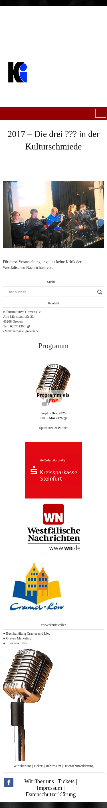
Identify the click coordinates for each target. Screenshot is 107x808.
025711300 (18, 326)
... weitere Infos (16, 643)
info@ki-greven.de (26, 331)
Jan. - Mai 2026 (51, 418)
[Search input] (50, 292)
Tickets (39, 766)
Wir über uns (22, 766)
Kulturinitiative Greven (41, 86)
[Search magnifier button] (100, 292)
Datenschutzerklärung (79, 766)
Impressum (53, 766)
